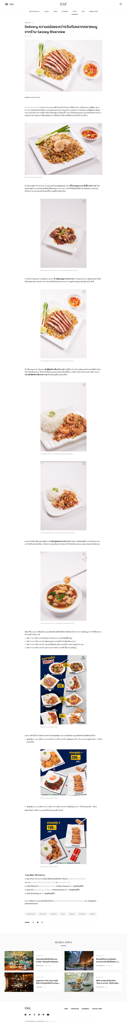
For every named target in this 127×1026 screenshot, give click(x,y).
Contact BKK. (97, 1008)
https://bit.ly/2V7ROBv (43, 890)
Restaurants (34, 11)
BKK (12, 4)
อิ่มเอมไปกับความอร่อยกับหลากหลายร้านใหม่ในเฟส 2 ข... (108, 960)
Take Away (43, 914)
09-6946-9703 (49, 882)
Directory (93, 11)
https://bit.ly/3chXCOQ (77, 879)
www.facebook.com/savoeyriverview (69, 901)
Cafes (46, 11)
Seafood (92, 914)
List (83, 11)
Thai (33, 22)
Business (85, 1008)
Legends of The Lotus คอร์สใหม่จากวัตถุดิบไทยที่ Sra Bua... (48, 982)
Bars (55, 11)
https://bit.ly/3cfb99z (47, 886)
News (74, 11)
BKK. (28, 1008)
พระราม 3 (28, 36)
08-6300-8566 (64, 882)
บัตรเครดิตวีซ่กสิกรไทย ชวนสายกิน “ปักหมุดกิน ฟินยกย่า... (48, 960)
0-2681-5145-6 (37, 882)
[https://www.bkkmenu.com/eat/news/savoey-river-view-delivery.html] (42, 922)
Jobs (66, 1008)
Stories (65, 11)
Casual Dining (31, 914)
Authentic (53, 914)
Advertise (75, 1008)
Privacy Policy (52, 1021)
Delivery (72, 914)
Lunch (63, 914)
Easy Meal (82, 914)
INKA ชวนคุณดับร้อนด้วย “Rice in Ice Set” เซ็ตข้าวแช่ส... (108, 982)
